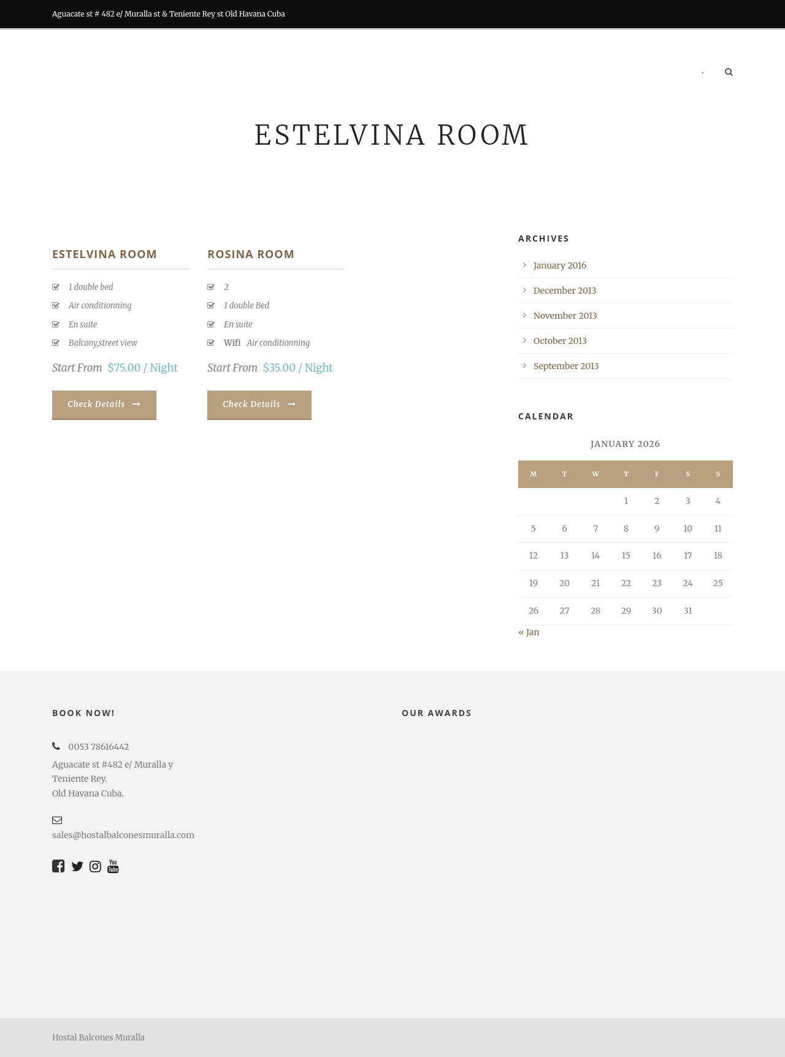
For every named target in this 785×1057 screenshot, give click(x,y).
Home (258, 73)
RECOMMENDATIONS (566, 73)
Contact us (654, 73)
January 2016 (560, 265)
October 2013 (560, 340)
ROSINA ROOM (250, 253)
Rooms (310, 73)
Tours (487, 73)
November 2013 (565, 315)
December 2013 (565, 290)
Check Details (104, 404)
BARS (361, 73)
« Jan (528, 632)
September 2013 (566, 366)
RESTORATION (423, 73)
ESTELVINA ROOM (105, 253)
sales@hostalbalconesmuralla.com (123, 835)
